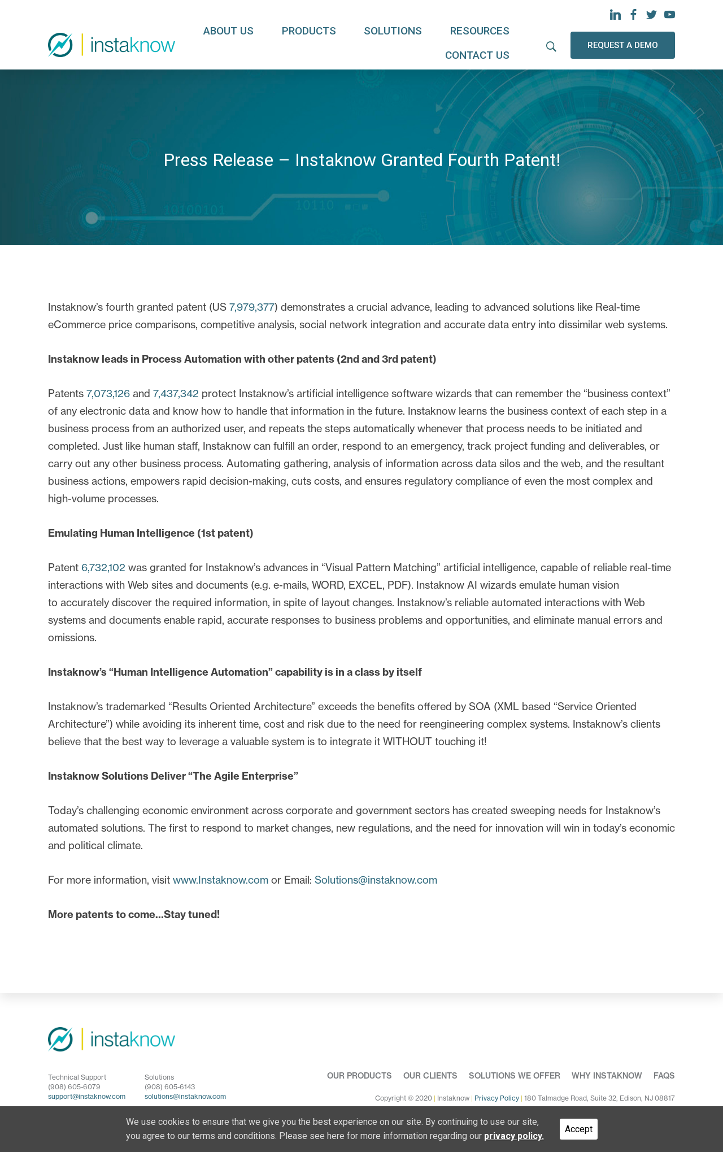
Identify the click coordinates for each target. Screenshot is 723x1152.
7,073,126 (108, 393)
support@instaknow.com (86, 1096)
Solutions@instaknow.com (376, 879)
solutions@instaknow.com (185, 1096)
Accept (579, 1129)
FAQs (664, 1076)
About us (215, 44)
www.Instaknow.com (220, 879)
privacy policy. (514, 1136)
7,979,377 (252, 307)
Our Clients (430, 1076)
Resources (415, 44)
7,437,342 (176, 393)
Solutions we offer (514, 1076)
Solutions (346, 44)
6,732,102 (103, 567)
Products (279, 44)
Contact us (486, 44)
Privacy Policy (496, 1098)
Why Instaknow (607, 1076)
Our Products (359, 1076)
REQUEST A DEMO (622, 43)
